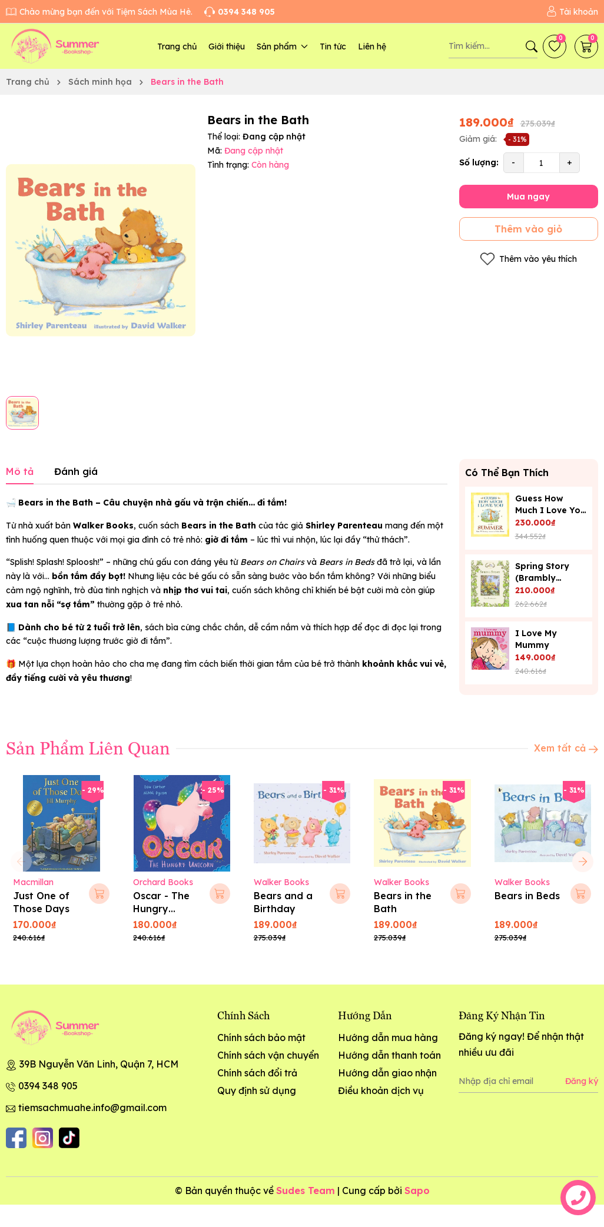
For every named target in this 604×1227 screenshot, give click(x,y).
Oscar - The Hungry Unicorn (161, 909)
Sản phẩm (282, 46)
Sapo (417, 1190)
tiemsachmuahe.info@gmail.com (92, 1107)
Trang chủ (177, 46)
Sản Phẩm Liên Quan (88, 747)
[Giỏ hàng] (586, 46)
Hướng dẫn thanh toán (389, 1055)
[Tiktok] (69, 1138)
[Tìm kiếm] (531, 46)
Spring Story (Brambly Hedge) (542, 578)
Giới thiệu (226, 46)
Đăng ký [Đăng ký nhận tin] (581, 1081)
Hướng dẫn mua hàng (388, 1037)
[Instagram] (42, 1138)
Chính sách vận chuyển (268, 1055)
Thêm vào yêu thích (528, 259)
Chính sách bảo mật (261, 1037)
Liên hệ (372, 46)
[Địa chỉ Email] (528, 1081)
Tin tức (333, 46)
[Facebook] (16, 1138)
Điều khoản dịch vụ (381, 1090)
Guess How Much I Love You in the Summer (550, 510)
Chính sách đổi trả (257, 1073)
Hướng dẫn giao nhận (387, 1073)
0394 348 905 (48, 1086)
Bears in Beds (527, 896)
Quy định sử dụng (256, 1090)
